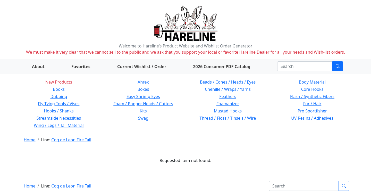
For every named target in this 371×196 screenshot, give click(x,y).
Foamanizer (227, 104)
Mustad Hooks (228, 111)
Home (30, 140)
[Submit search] (337, 66)
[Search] (305, 66)
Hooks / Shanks (58, 111)
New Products (58, 82)
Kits (143, 111)
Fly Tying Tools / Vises (59, 104)
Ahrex (143, 82)
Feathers (227, 96)
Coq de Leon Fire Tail (71, 140)
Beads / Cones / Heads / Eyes (228, 82)
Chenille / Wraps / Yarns (228, 89)
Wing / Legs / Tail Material (58, 125)
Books (59, 89)
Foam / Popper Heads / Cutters (143, 104)
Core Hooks (312, 89)
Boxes (143, 89)
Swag (143, 118)
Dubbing (58, 96)
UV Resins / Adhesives (312, 118)
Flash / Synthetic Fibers (312, 96)
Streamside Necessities (59, 118)
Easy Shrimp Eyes (143, 96)
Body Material (312, 82)
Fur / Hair (312, 104)
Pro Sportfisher (312, 111)
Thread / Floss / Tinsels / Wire (228, 118)
